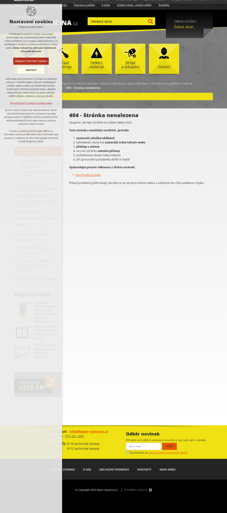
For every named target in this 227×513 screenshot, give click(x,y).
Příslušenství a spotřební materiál (171, 83)
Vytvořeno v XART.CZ (135, 489)
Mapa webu (168, 469)
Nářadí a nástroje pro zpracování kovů (124, 83)
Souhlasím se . (159, 453)
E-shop (106, 5)
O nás (87, 469)
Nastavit (30, 70)
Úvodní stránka (63, 469)
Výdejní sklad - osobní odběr (134, 5)
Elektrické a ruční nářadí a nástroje (75, 83)
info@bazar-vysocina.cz (89, 431)
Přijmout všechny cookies (30, 61)
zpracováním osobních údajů (167, 453)
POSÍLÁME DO (35, 385)
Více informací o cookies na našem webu (30, 103)
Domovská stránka (88, 175)
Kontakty (164, 5)
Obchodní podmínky (114, 469)
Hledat (150, 21)
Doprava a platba (84, 5)
